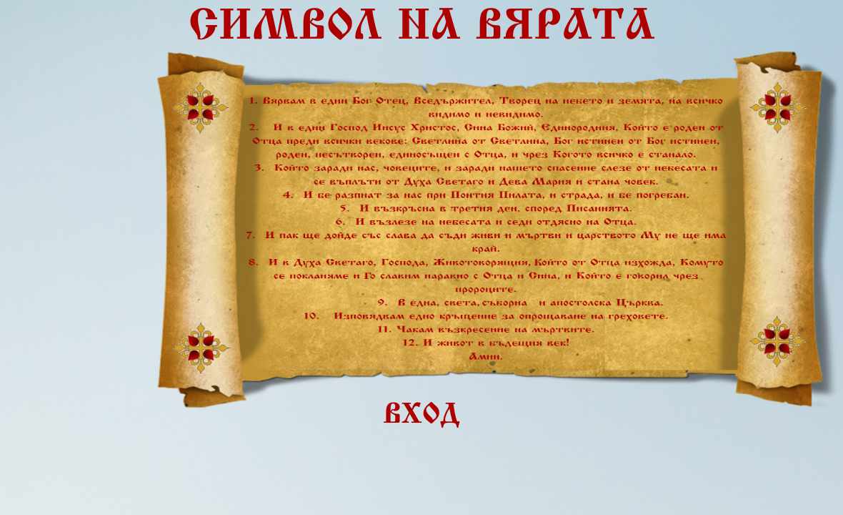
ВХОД (421, 416)
